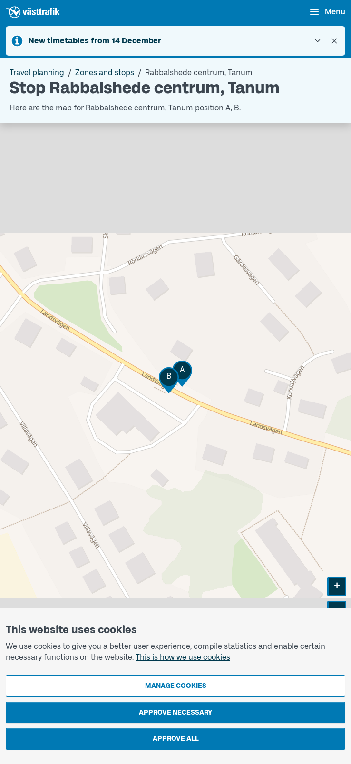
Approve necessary (175, 712)
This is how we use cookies (183, 657)
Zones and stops (104, 72)
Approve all (176, 739)
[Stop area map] (175, 390)
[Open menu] (327, 12)
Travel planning (37, 72)
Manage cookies (175, 686)
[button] (182, 374)
